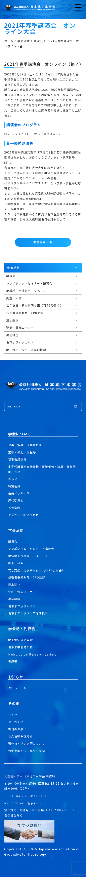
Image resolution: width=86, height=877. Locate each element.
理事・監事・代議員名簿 (25, 445)
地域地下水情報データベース (28, 556)
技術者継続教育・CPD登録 (26, 577)
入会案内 (14, 508)
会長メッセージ (19, 493)
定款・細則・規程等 (22, 452)
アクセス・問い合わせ (23, 515)
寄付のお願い (17, 729)
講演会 (12, 541)
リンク (12, 715)
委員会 (12, 479)
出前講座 (14, 599)
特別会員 (14, 486)
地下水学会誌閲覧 (20, 640)
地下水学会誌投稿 (20, 647)
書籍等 (12, 661)
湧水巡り (14, 585)
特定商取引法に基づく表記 (26, 751)
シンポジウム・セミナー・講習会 (31, 549)
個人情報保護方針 (20, 736)
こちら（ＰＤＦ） (19, 134)
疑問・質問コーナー (22, 592)
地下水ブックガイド (22, 606)
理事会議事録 (17, 459)
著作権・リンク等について (26, 743)
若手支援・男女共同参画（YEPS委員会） (36, 570)
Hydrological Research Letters (32, 654)
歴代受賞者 (16, 500)
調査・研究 (16, 563)
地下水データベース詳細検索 (28, 613)
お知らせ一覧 (17, 688)
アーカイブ (15, 722)
